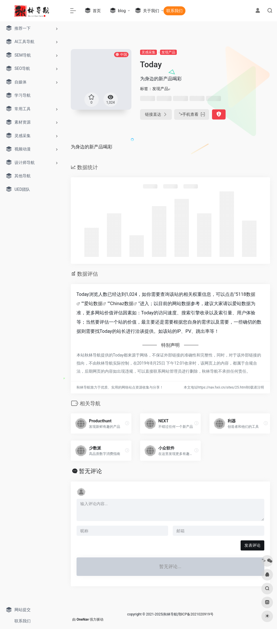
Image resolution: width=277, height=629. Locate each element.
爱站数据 (93, 303)
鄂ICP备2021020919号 (195, 614)
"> (192, 114)
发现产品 (168, 52)
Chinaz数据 (121, 303)
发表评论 (252, 545)
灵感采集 (148, 52)
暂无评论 (90, 471)
